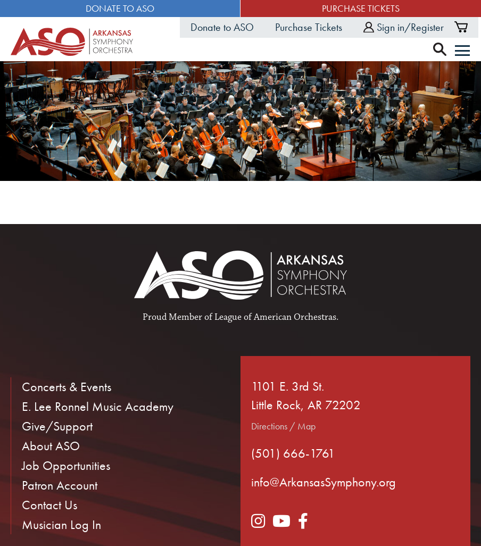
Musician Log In (61, 524)
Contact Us (49, 505)
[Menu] (462, 51)
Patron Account (59, 485)
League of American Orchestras (275, 317)
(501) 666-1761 (293, 453)
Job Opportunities (66, 465)
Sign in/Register (403, 27)
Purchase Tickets (361, 8)
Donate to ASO (120, 8)
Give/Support (57, 426)
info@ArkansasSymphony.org (323, 482)
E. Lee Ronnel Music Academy (97, 406)
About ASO (51, 445)
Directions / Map (283, 426)
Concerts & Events (66, 386)
